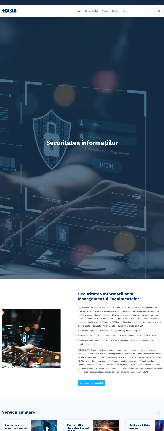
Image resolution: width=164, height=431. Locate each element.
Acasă (78, 11)
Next (158, 413)
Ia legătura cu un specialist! (91, 383)
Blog (125, 11)
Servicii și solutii (91, 11)
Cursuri (105, 11)
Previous (151, 413)
